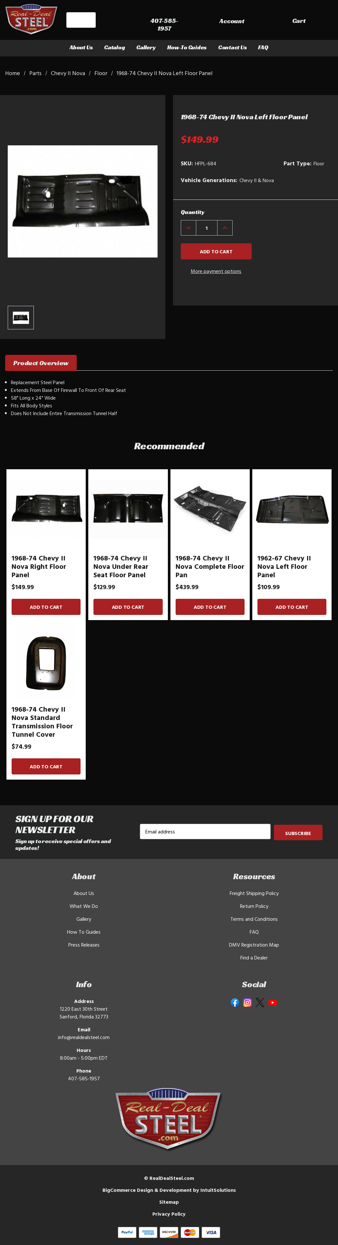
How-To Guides (187, 47)
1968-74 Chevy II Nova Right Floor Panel (39, 566)
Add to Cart (46, 607)
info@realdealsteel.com (84, 1037)
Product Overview (41, 363)
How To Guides (84, 932)
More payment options (216, 271)
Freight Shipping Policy (254, 893)
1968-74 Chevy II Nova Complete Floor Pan (210, 566)
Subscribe (298, 833)
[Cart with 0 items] (318, 21)
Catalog (114, 47)
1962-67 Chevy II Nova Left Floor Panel (284, 566)
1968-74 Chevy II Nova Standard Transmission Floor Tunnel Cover (42, 721)
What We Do (84, 906)
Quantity (192, 212)
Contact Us (232, 47)
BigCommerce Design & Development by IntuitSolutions (169, 1190)
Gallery (145, 47)
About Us (81, 47)
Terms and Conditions (254, 919)
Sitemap (169, 1202)
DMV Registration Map (254, 944)
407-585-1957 (84, 1078)
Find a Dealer (254, 957)
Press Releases (84, 944)
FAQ (263, 47)
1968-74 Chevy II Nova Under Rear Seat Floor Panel (120, 566)
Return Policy (254, 906)
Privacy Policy (169, 1214)
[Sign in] (277, 21)
